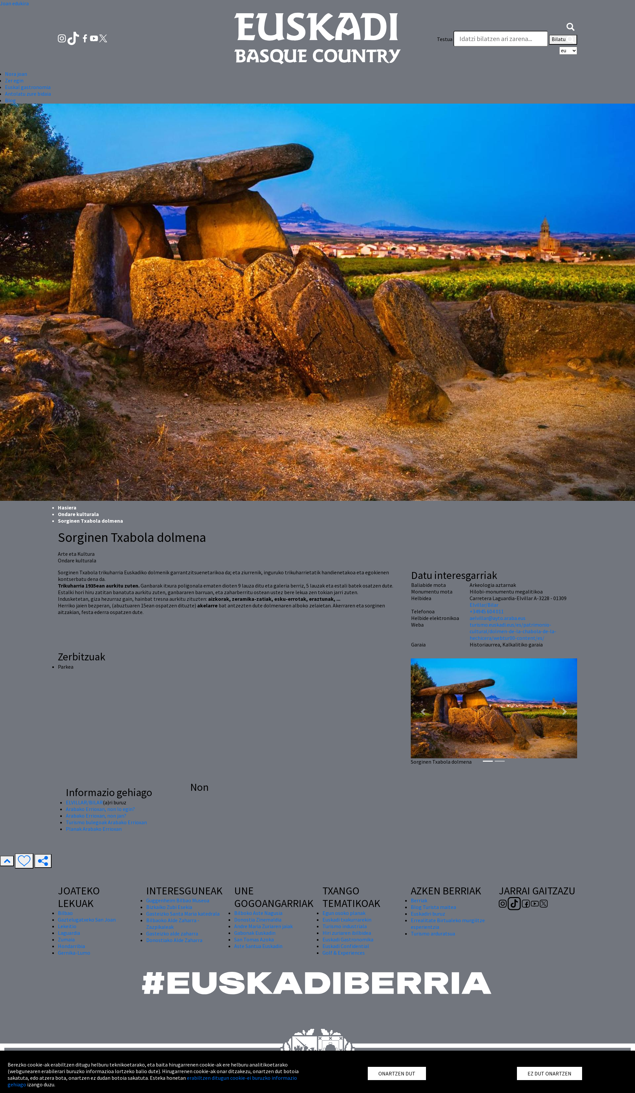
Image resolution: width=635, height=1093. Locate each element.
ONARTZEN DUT (396, 1073)
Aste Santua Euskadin (258, 946)
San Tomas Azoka (254, 939)
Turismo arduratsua (433, 933)
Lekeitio (67, 926)
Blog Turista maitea (433, 907)
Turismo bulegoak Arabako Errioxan (106, 822)
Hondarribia (71, 946)
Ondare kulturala (78, 514)
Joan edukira (14, 3)
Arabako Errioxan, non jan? (96, 815)
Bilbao (65, 913)
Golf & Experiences (343, 952)
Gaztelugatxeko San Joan (87, 919)
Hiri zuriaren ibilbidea (346, 932)
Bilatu (563, 40)
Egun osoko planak (343, 913)
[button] (570, 26)
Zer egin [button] (14, 80)
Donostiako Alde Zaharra (174, 940)
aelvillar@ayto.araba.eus (498, 618)
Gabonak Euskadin (254, 932)
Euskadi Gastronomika (347, 939)
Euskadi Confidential (345, 946)
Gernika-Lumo (74, 952)
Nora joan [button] (16, 74)
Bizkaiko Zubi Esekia (169, 907)
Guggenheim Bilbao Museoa (177, 900)
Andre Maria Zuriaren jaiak (263, 926)
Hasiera (67, 507)
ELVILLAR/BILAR (84, 802)
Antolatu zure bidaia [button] (28, 93)
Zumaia (66, 939)
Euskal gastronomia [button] (28, 87)
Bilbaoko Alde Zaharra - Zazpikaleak (172, 923)
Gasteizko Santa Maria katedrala (183, 913)
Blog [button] (10, 100)
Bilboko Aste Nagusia (258, 913)
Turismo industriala (344, 926)
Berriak (419, 900)
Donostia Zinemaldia (257, 919)
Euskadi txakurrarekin (346, 919)
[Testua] (500, 39)
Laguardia (69, 932)
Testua (444, 39)
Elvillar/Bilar (484, 604)
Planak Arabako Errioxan (94, 829)
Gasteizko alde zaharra (172, 933)
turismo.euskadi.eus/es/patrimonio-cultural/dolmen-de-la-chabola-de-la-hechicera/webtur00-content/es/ (513, 631)
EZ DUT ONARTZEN (550, 1073)
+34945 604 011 (487, 611)
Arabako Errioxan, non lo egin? (100, 809)
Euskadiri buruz (428, 913)
